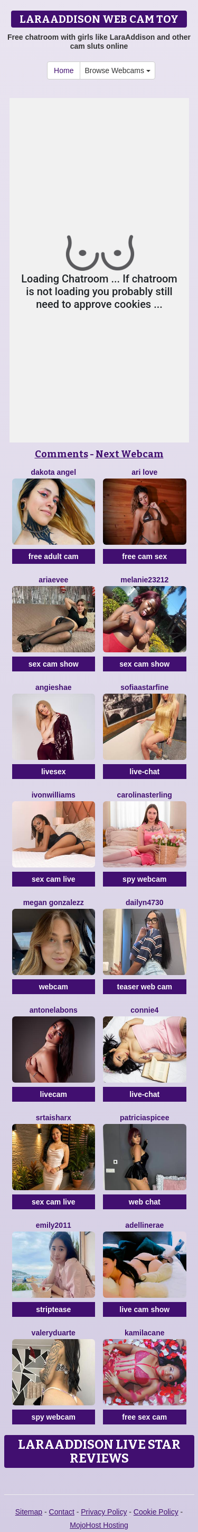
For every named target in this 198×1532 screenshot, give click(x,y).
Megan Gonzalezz (53, 902)
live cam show (144, 1309)
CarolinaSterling (144, 795)
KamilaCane (145, 1333)
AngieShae (53, 687)
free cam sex (144, 556)
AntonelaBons (54, 1010)
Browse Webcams (117, 70)
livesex (53, 771)
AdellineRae (144, 1225)
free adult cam (54, 556)
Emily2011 (53, 1225)
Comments (61, 454)
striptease (53, 1309)
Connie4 (144, 1010)
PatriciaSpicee (144, 1117)
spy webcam (144, 879)
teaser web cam (144, 986)
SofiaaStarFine (144, 687)
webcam (53, 986)
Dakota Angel (53, 472)
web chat (145, 1202)
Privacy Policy (104, 1512)
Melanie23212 (144, 579)
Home (63, 70)
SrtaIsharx (53, 1117)
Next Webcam (130, 454)
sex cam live (54, 879)
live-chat (144, 771)
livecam (53, 1094)
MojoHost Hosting (99, 1525)
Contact (61, 1512)
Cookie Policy (156, 1512)
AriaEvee (53, 579)
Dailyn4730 (145, 902)
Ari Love (144, 472)
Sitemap (28, 1512)
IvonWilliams (54, 795)
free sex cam (144, 1417)
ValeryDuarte (54, 1333)
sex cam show (54, 664)
